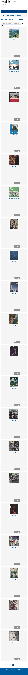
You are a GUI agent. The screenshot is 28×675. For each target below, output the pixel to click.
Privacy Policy (19, 669)
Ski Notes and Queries (14, 71)
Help (19, 671)
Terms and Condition (10, 669)
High (14, 39)
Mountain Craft (14, 103)
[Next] (21, 665)
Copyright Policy (12, 671)
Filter (14, 11)
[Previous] (7, 665)
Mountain (14, 166)
